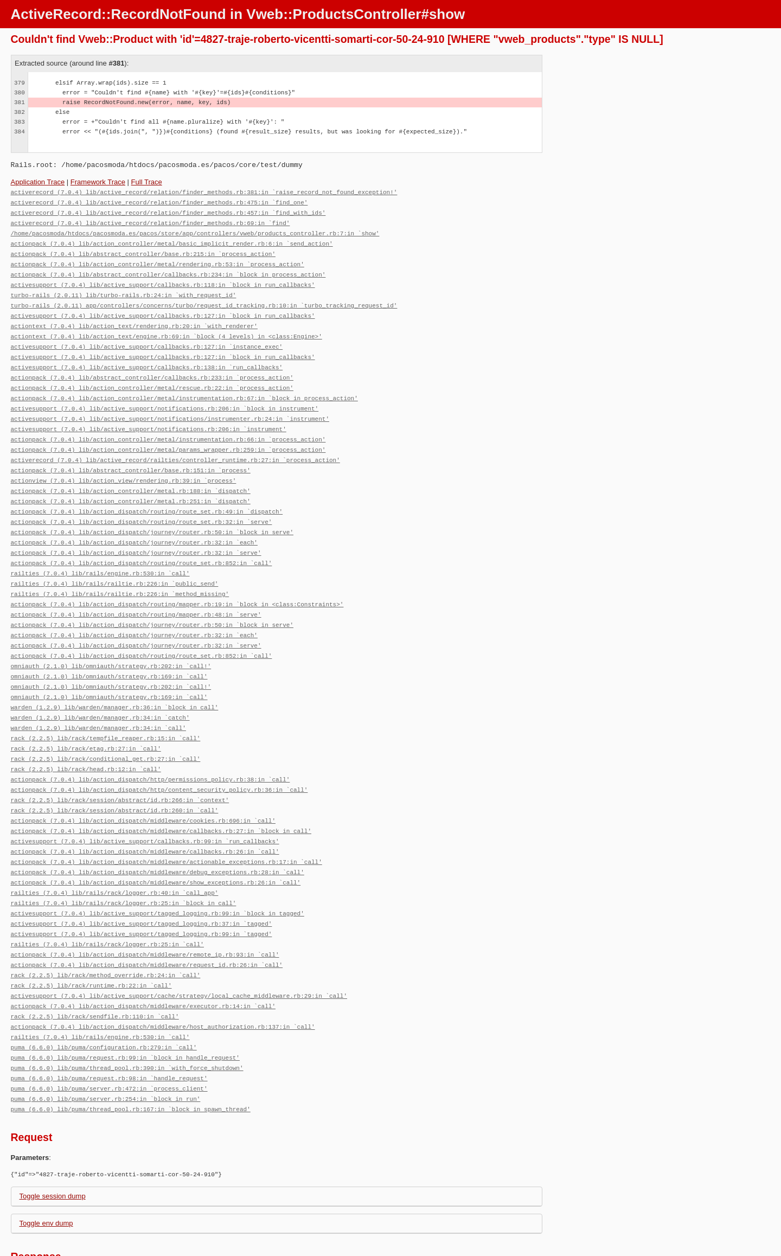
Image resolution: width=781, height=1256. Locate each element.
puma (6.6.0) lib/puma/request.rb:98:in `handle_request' (109, 1031)
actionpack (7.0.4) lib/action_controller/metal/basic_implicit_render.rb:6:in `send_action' (172, 240)
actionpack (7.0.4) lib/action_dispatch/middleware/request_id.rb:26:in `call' (147, 924)
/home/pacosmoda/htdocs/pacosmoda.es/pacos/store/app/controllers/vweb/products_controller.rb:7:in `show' (195, 231)
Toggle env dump (46, 1174)
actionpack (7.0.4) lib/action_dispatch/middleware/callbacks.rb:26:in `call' (145, 816)
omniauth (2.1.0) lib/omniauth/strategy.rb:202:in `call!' (111, 641)
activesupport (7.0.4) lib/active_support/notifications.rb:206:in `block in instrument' (165, 397)
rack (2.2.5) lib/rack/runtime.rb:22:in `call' (91, 943)
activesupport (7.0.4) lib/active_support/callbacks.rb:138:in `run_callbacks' (147, 358)
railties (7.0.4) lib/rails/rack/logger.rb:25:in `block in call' (123, 865)
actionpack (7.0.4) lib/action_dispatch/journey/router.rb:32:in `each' (134, 524)
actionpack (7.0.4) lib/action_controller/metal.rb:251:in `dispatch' (131, 484)
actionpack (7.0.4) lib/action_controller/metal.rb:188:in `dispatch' (131, 475)
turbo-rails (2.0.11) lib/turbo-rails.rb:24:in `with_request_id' (123, 289)
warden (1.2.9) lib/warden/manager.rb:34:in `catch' (100, 689)
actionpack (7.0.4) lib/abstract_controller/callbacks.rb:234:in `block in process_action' (168, 270)
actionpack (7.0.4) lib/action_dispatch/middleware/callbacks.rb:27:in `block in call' (161, 797)
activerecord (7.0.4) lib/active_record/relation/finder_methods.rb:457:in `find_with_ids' (168, 211)
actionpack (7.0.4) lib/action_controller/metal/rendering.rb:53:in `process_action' (157, 260)
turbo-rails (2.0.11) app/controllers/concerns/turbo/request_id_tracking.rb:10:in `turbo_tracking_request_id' (204, 299)
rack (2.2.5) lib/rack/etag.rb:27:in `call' (86, 719)
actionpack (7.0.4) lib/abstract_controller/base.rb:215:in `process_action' (143, 250)
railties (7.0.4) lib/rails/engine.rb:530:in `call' (100, 553)
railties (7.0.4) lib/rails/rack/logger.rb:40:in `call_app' (115, 855)
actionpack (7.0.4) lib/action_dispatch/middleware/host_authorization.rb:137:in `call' (163, 982)
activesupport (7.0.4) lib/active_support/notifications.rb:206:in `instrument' (148, 416)
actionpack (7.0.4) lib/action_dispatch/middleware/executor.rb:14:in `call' (143, 963)
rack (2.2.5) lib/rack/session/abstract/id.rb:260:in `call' (115, 777)
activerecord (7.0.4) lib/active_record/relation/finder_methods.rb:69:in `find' (150, 221)
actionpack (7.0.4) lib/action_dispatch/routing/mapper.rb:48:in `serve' (136, 592)
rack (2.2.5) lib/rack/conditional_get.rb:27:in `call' (106, 729)
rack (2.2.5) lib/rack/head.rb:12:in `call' (86, 738)
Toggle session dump (53, 1147)
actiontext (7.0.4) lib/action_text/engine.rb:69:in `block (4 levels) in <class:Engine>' (166, 328)
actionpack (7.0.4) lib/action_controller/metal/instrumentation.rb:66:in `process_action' (168, 426)
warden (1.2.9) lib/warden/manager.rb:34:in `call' (98, 699)
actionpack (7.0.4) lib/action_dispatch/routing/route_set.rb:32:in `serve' (141, 504)
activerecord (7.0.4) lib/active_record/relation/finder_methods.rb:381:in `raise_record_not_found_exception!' (204, 192)
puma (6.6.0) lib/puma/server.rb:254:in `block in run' (106, 1051)
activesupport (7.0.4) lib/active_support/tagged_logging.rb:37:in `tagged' (141, 885)
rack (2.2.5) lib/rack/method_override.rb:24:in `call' (106, 934)
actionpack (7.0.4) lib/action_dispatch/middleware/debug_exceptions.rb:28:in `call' (157, 836)
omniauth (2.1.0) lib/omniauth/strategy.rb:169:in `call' (109, 650)
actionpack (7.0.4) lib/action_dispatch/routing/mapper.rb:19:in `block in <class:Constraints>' (177, 582)
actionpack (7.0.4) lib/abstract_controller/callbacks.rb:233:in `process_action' (152, 367)
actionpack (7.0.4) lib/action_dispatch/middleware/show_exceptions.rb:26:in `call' (156, 846)
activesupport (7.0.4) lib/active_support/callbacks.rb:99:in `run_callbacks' (145, 807)
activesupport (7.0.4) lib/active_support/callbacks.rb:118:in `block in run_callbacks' (163, 279)
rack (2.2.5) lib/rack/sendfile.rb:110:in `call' (95, 973)
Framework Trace (98, 182)
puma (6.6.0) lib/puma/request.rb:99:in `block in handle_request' (125, 1012)
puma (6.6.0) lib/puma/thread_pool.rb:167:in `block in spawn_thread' (131, 1060)
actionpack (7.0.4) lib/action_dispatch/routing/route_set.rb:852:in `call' (141, 543)
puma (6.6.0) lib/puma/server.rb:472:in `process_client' (109, 1041)
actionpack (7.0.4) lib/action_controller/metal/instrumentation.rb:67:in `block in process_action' (184, 387)
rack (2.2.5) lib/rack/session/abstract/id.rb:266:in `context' (120, 768)
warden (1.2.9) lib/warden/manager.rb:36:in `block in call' (115, 680)
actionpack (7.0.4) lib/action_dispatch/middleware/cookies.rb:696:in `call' (143, 787)
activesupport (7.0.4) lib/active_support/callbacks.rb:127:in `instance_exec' (147, 338)
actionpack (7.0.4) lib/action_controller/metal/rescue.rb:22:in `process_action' (152, 377)
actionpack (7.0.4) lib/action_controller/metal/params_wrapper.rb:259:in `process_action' (168, 436)
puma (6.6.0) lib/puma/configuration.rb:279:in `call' (104, 1002)
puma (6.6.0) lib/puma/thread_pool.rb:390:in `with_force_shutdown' (127, 1021)
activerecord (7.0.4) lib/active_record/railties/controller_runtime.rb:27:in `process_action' (175, 445)
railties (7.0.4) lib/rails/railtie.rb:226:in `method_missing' (120, 572)
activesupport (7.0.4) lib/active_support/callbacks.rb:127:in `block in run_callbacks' (163, 309)
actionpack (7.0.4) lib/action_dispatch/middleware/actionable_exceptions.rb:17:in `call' (166, 826)
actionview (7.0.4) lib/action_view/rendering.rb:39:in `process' (123, 465)
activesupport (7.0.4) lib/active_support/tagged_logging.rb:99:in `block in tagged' (157, 875)
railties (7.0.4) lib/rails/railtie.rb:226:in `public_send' (115, 563)
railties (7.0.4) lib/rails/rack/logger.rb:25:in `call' (107, 904)
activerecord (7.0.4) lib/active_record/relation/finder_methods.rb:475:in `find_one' (159, 201)
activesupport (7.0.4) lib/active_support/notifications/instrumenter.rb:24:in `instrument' (170, 406)
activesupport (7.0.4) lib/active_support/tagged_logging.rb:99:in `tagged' (141, 894)
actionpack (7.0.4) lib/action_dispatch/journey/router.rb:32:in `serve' (136, 533)
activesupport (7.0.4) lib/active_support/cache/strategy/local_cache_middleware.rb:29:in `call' (179, 953)
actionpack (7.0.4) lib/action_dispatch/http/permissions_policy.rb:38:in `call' (150, 748)
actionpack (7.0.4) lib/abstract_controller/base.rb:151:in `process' (131, 455)
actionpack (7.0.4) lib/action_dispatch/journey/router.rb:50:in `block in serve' (152, 514)
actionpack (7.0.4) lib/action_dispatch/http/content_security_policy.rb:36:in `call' (159, 758)
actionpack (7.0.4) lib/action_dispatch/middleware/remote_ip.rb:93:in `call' (145, 914)
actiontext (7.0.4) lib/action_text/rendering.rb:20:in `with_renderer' (134, 319)
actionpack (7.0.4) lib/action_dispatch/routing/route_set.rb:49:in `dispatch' (147, 494)
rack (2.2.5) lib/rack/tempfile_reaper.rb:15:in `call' (106, 709)
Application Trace (38, 182)
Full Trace (146, 182)
